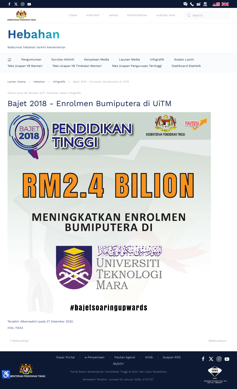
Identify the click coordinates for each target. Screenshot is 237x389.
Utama (72, 15)
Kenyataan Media (96, 59)
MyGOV (118, 363)
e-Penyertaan (94, 357)
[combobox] (206, 15)
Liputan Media (129, 59)
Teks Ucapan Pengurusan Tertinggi (137, 66)
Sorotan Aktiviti (62, 59)
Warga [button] (113, 15)
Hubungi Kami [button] (165, 15)
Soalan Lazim (184, 59)
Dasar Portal (65, 357)
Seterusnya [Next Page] (218, 340)
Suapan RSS (172, 357)
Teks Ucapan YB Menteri (25, 66)
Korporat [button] (93, 15)
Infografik (157, 59)
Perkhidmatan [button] (137, 15)
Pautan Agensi (124, 357)
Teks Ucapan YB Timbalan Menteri (77, 66)
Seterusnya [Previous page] (19, 340)
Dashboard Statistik (186, 66)
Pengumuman (31, 59)
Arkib (149, 357)
